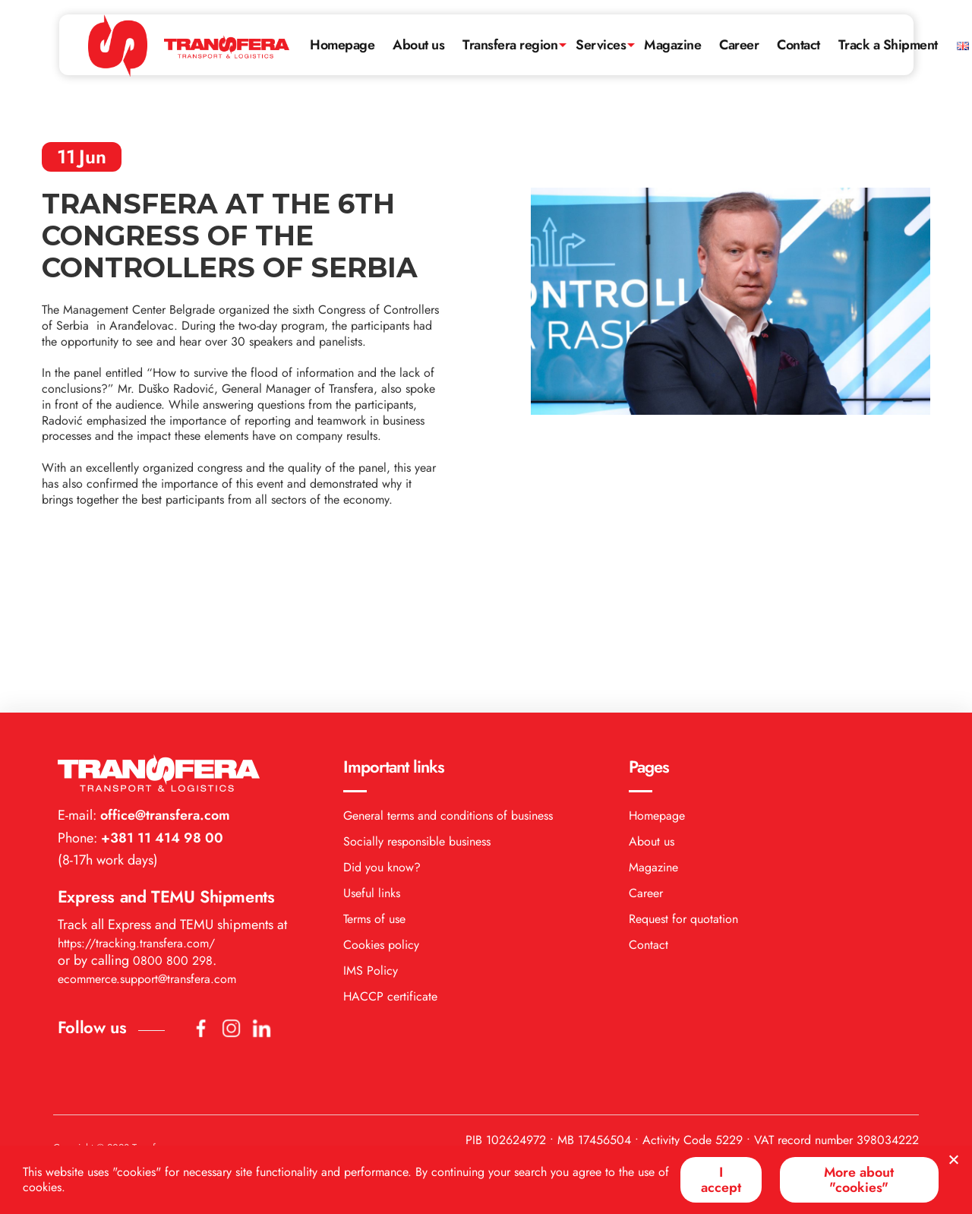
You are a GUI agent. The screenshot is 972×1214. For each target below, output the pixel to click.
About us (419, 42)
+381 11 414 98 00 (160, 684)
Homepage (342, 42)
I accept (719, 1179)
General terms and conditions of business (448, 662)
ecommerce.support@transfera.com (147, 825)
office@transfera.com (163, 662)
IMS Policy (370, 817)
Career (740, 42)
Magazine (673, 42)
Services (601, 42)
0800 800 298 (173, 807)
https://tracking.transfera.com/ (136, 789)
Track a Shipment (891, 42)
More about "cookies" (858, 1179)
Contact (800, 42)
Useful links (371, 739)
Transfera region (510, 42)
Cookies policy (381, 791)
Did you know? (382, 713)
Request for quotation (683, 765)
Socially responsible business (417, 688)
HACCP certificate (390, 843)
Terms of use (374, 765)
